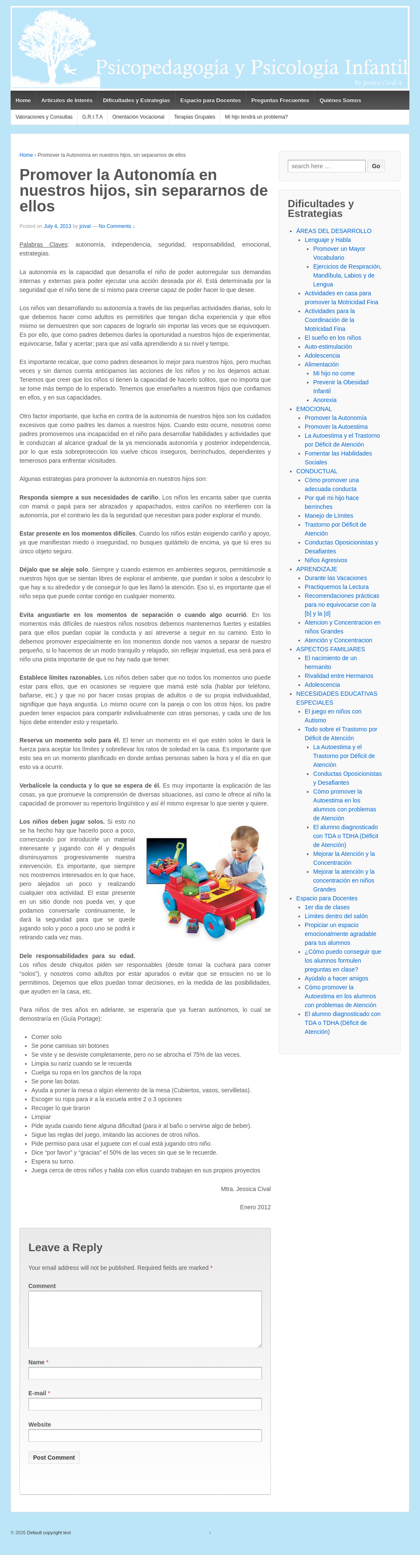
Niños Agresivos (326, 560)
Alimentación (322, 364)
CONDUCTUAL (316, 471)
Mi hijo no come (334, 373)
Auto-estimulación (328, 346)
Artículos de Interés (66, 100)
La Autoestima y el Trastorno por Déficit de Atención (344, 756)
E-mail (37, 1403)
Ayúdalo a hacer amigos (336, 978)
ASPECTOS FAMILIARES (330, 649)
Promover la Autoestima (336, 426)
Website (39, 1434)
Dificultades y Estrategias (136, 100)
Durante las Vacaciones (336, 578)
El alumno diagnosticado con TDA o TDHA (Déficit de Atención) (345, 836)
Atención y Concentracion (339, 640)
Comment (42, 1286)
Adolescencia (322, 355)
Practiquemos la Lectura (337, 586)
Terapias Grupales (194, 117)
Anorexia (325, 400)
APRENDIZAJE (316, 569)
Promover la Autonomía (336, 417)
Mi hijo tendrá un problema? (256, 117)
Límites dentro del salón (336, 916)
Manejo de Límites (329, 515)
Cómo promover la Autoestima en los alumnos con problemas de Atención (340, 996)
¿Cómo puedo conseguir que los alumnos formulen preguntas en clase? (343, 960)
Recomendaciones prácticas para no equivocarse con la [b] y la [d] (342, 604)
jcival (85, 226)
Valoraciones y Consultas (44, 117)
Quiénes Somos (340, 100)
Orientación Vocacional (138, 117)
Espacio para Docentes (211, 100)
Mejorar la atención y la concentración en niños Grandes (344, 880)
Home (23, 100)
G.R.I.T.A (92, 117)
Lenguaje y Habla (328, 239)
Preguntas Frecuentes (280, 100)
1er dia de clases (327, 907)
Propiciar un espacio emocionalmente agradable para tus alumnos (340, 934)
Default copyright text (48, 1542)
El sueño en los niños (333, 337)
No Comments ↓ (117, 226)
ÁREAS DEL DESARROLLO (334, 231)
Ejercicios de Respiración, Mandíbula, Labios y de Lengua (347, 275)
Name (36, 1372)
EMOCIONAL (314, 408)
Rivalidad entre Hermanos (339, 675)
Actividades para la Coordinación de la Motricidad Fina (330, 320)
